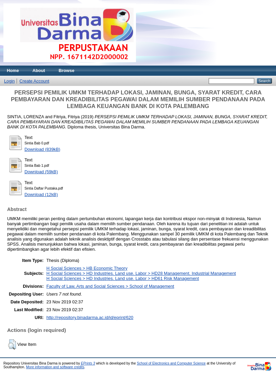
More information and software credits (55, 367)
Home (13, 70)
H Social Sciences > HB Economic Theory (86, 268)
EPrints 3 (88, 363)
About (39, 70)
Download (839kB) (42, 149)
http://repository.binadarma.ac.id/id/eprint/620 (89, 317)
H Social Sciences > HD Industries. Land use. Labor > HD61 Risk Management (122, 278)
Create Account (34, 81)
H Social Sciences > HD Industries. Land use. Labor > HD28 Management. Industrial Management (141, 273)
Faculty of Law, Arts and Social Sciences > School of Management (110, 286)
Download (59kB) (41, 171)
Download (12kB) (41, 194)
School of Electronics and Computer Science (171, 363)
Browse (66, 70)
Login (9, 81)
